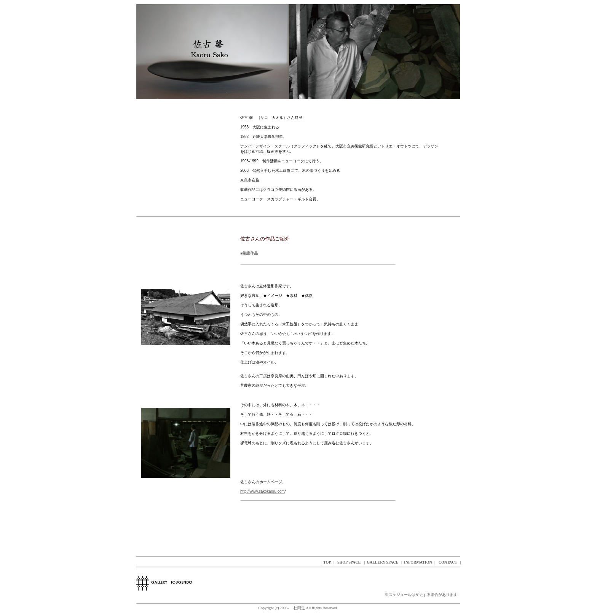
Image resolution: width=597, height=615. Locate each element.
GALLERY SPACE (382, 562)
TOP (326, 562)
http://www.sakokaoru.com (262, 491)
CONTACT (447, 562)
